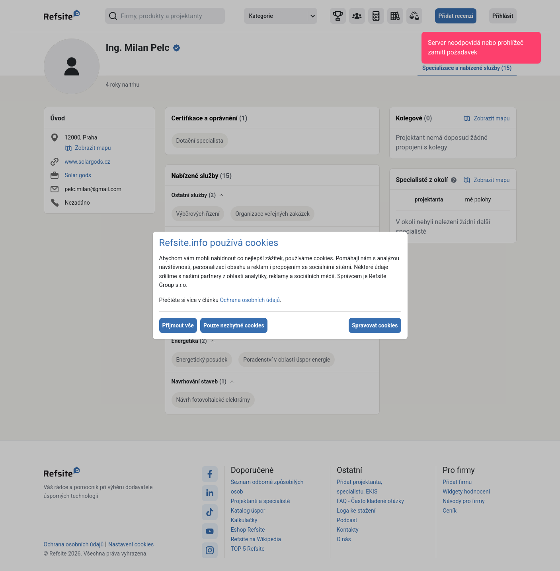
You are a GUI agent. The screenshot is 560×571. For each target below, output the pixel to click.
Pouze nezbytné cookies (233, 325)
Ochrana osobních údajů (250, 300)
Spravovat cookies (375, 325)
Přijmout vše (178, 325)
